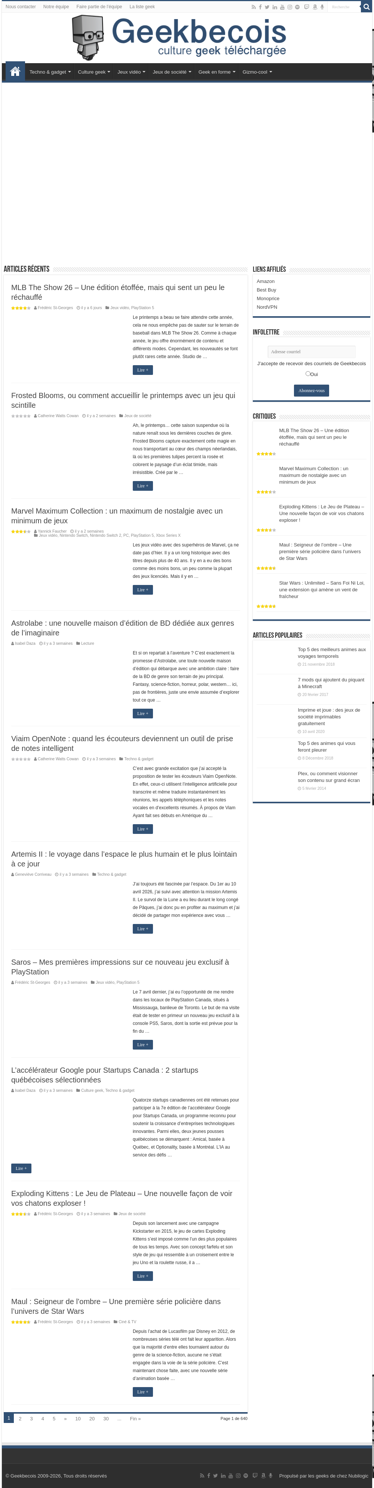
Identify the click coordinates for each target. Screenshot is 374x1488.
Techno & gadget (48, 72)
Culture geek (92, 72)
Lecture (87, 643)
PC (126, 535)
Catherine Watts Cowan (58, 416)
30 (105, 1418)
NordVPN (267, 307)
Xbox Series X (168, 535)
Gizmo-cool (255, 72)
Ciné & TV (127, 1322)
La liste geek (142, 6)
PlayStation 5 (142, 308)
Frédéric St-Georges (55, 308)
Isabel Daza (25, 643)
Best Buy (266, 290)
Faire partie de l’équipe (99, 6)
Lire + (142, 370)
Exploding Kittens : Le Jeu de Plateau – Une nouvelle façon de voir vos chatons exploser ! (321, 513)
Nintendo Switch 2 (105, 535)
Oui (314, 374)
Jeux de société (169, 72)
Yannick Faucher (52, 531)
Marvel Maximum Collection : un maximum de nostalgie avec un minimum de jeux (313, 475)
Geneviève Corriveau (33, 874)
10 (77, 1418)
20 (92, 1418)
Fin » (135, 1418)
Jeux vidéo (129, 72)
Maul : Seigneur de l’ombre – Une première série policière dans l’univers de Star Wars (320, 551)
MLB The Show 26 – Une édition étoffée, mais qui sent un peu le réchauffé (314, 437)
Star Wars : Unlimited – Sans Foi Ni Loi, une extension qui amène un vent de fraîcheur (322, 589)
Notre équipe (56, 6)
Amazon (266, 281)
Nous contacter (21, 6)
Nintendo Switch (73, 535)
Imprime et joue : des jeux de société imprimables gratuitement (329, 716)
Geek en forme (215, 72)
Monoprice (268, 298)
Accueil (15, 71)
